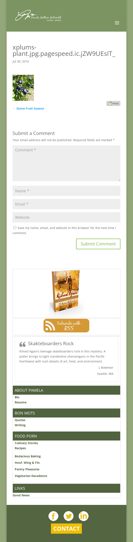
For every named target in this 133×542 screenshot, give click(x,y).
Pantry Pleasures (27, 469)
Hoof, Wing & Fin (27, 463)
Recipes (20, 448)
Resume (20, 402)
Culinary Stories (26, 443)
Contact (66, 528)
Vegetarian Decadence (31, 476)
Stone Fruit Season (28, 108)
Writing (20, 425)
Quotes (20, 420)
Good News (21, 495)
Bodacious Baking (28, 456)
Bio (17, 397)
